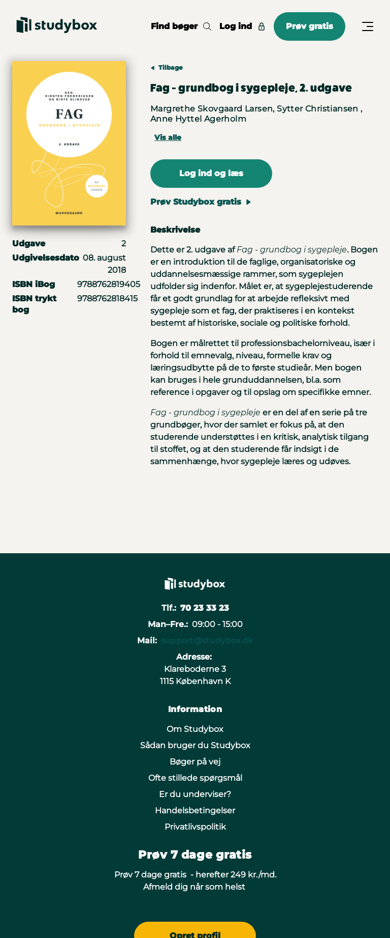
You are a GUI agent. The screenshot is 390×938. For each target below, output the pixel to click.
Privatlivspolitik (195, 827)
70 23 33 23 (204, 608)
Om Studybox (195, 729)
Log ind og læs (211, 173)
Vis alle (167, 137)
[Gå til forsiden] (57, 26)
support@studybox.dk (207, 640)
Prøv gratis (309, 26)
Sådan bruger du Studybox (195, 745)
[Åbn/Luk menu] (368, 26)
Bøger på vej (195, 761)
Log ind (242, 26)
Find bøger (181, 26)
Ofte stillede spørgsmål (195, 778)
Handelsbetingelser (195, 810)
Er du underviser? (195, 794)
